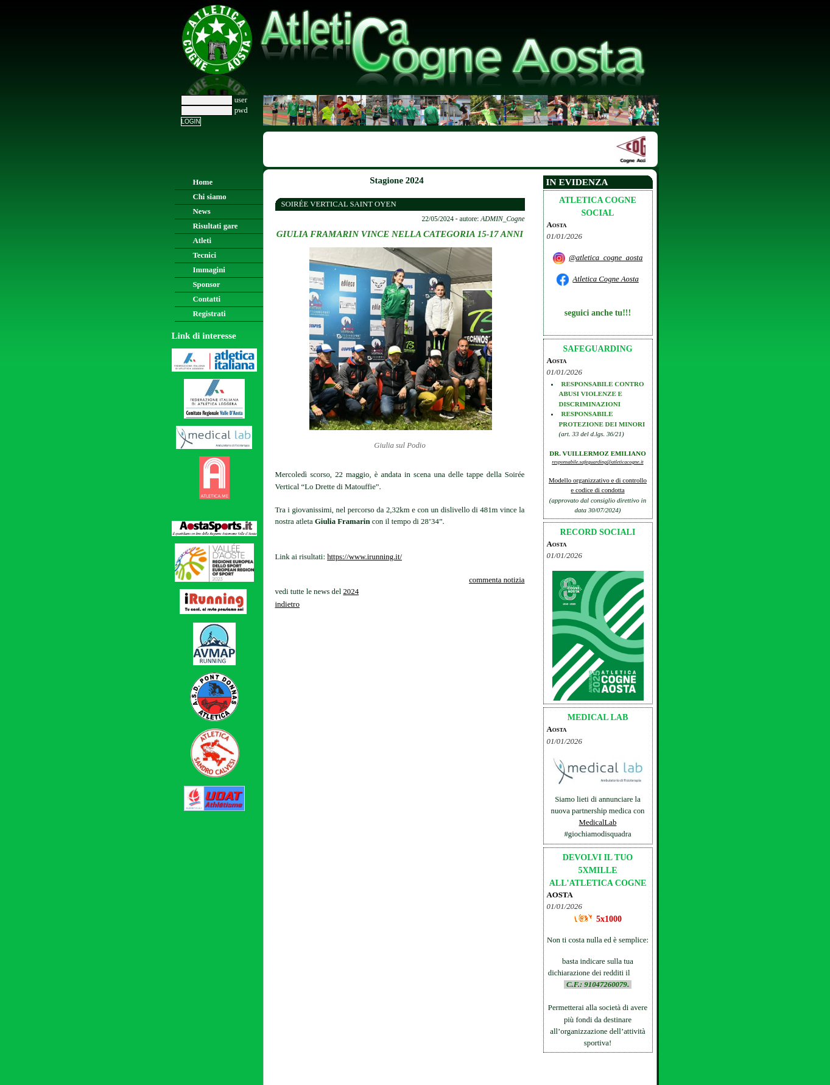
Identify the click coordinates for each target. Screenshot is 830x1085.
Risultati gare (215, 226)
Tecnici (205, 255)
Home (203, 182)
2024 (351, 591)
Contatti (207, 299)
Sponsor (206, 284)
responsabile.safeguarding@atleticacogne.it (597, 462)
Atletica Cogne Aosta (605, 279)
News (202, 211)
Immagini (209, 270)
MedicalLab (598, 822)
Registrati (209, 313)
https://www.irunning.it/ (364, 557)
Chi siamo (210, 197)
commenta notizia (496, 580)
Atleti (202, 240)
